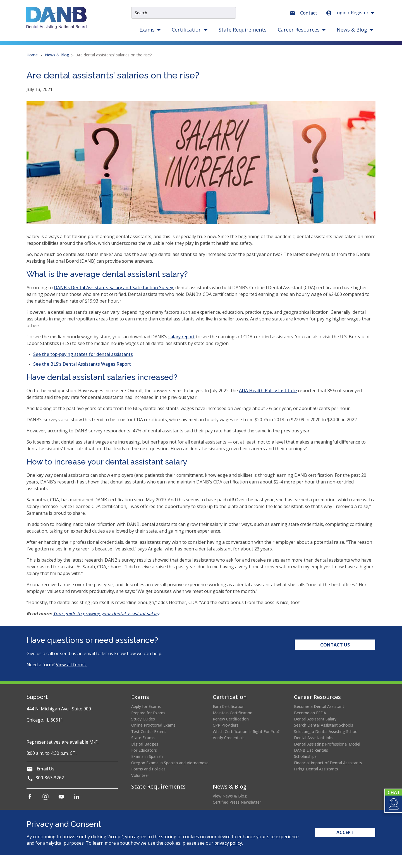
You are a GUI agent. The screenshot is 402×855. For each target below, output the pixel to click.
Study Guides (143, 719)
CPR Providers (225, 725)
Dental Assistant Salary (315, 719)
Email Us (45, 769)
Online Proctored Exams (153, 725)
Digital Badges (144, 744)
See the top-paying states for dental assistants (83, 354)
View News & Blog (230, 796)
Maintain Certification (232, 712)
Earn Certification (229, 706)
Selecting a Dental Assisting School (326, 731)
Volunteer (140, 775)
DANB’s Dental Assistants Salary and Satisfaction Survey (113, 287)
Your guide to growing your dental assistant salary (106, 613)
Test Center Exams (148, 731)
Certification (230, 697)
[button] (393, 804)
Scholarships (305, 756)
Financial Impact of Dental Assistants (328, 762)
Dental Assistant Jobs (313, 737)
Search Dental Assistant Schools (323, 725)
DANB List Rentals (311, 750)
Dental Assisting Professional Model (327, 744)
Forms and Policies (148, 769)
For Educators (144, 750)
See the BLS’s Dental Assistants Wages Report (82, 364)
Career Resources (317, 697)
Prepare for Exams (148, 712)
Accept (345, 832)
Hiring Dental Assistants (316, 769)
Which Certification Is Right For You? (246, 731)
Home (32, 55)
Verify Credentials (229, 737)
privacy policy (228, 843)
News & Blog (57, 55)
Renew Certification (231, 719)
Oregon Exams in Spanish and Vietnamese (170, 762)
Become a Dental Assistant (319, 706)
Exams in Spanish (147, 756)
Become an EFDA (310, 712)
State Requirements (243, 29)
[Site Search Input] (183, 13)
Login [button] (347, 12)
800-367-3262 (49, 778)
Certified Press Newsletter (237, 802)
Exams (140, 697)
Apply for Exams (146, 706)
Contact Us (335, 645)
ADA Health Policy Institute (268, 390)
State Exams (143, 737)
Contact (308, 13)
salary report (181, 337)
